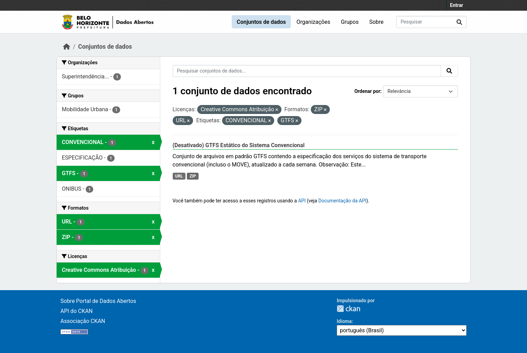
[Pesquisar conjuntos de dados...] (431, 22)
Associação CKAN (82, 321)
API (302, 200)
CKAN (348, 308)
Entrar (456, 5)
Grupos (350, 22)
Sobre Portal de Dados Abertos (98, 301)
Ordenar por (367, 91)
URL (179, 176)
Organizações (313, 22)
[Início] (66, 46)
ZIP (193, 176)
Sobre (376, 22)
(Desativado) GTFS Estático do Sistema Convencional (239, 145)
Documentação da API (342, 200)
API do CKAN (76, 311)
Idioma (344, 321)
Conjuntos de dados (261, 22)
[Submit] (459, 22)
